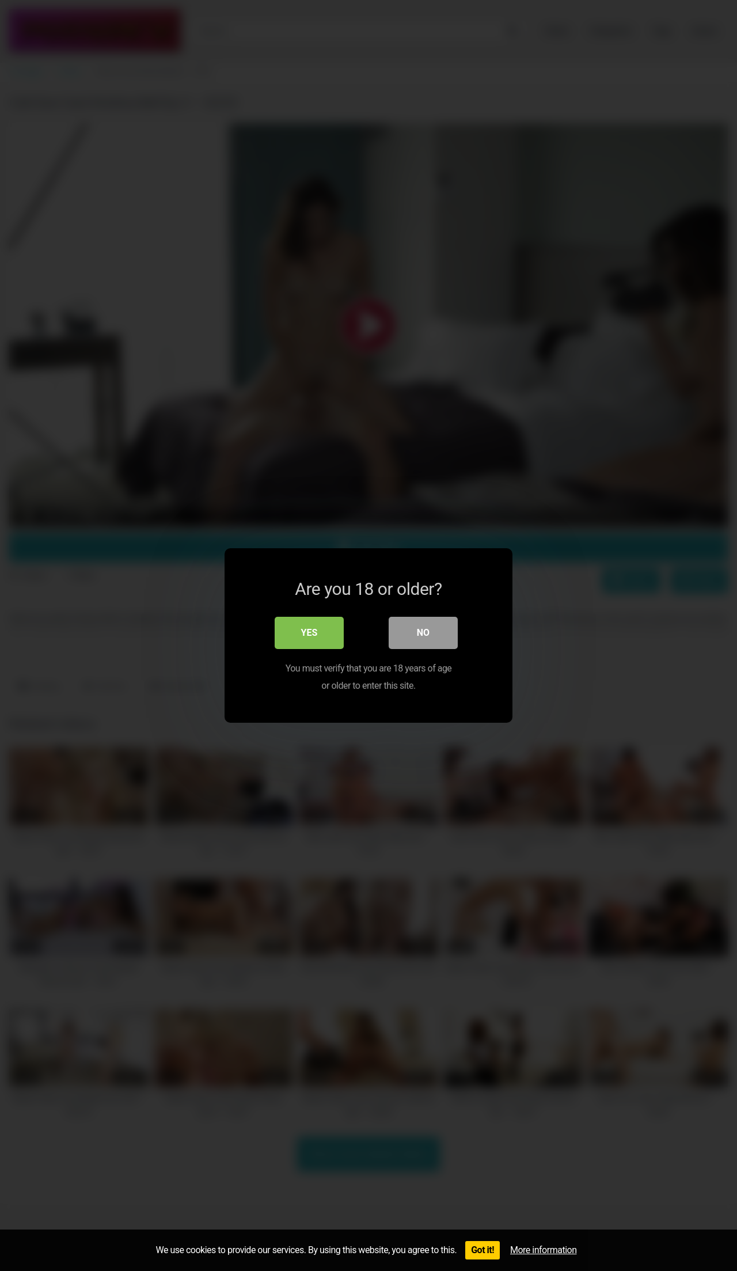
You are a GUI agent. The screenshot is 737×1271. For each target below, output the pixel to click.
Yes (309, 632)
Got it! (482, 1250)
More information (543, 1250)
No (423, 632)
